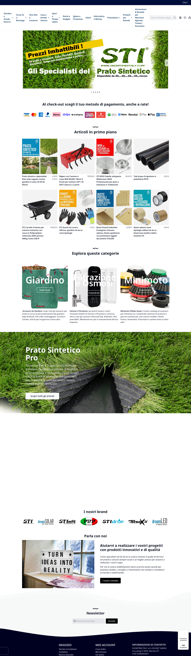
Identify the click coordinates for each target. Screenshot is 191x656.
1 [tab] (91, 92)
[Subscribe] (112, 621)
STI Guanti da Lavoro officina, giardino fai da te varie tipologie (70, 230)
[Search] (174, 17)
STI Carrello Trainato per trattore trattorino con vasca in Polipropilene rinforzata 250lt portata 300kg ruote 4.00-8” (33, 233)
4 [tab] (97, 92)
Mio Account (101, 652)
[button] (186, 2)
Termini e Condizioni (68, 649)
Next (167, 62)
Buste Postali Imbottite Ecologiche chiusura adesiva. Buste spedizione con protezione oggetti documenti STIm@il (108, 233)
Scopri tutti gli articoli (42, 396)
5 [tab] (99, 92)
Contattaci (63, 652)
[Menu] (187, 631)
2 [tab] (93, 92)
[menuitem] (8, 18)
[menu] (75, 17)
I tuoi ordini (101, 649)
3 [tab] (95, 92)
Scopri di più (45, 290)
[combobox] (163, 17)
